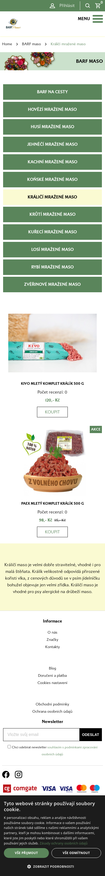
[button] (52, 866)
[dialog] (52, 835)
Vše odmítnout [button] (76, 853)
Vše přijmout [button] (26, 853)
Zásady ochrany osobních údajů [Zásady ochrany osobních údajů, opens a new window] (63, 843)
